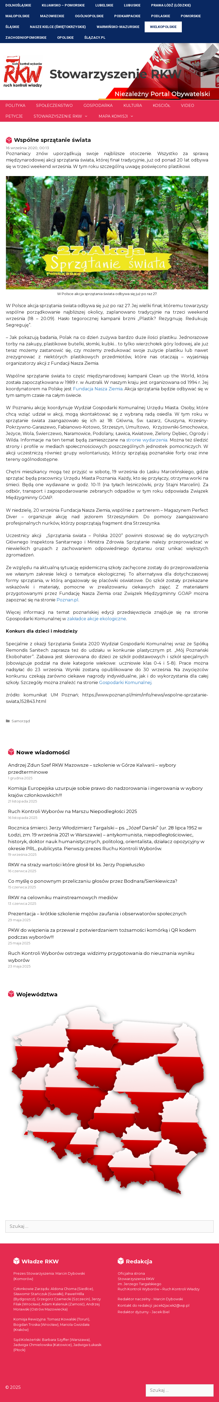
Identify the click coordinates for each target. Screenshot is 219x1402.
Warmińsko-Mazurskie (118, 27)
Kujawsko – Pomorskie (63, 5)
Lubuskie (132, 5)
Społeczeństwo (54, 105)
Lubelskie (104, 5)
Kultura (132, 105)
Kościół (161, 105)
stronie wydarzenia (146, 440)
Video (187, 105)
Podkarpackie (127, 16)
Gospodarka (98, 105)
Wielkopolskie (163, 27)
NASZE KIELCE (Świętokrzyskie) (58, 27)
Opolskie (65, 38)
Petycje (14, 116)
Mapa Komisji (119, 116)
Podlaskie (160, 16)
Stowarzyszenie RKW (116, 73)
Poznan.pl (67, 599)
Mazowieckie (52, 16)
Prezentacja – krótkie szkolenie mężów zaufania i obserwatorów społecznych (97, 913)
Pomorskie (191, 16)
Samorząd (21, 721)
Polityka (15, 105)
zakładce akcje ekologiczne (96, 618)
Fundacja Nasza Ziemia (98, 388)
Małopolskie (17, 16)
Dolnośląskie (18, 5)
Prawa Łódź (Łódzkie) (171, 5)
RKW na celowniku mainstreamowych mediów (63, 897)
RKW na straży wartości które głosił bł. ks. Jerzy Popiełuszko (76, 864)
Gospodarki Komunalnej (125, 682)
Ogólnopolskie (89, 16)
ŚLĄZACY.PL (94, 38)
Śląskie (12, 27)
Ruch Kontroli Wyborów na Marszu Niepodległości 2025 (72, 811)
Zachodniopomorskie (25, 38)
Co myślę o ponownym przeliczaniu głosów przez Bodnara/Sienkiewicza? (92, 881)
